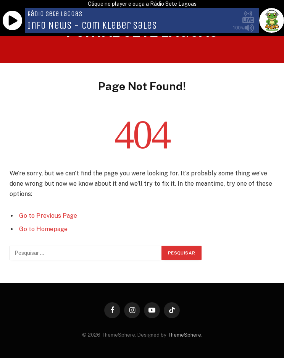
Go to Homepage (43, 229)
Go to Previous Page (48, 215)
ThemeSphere (184, 335)
